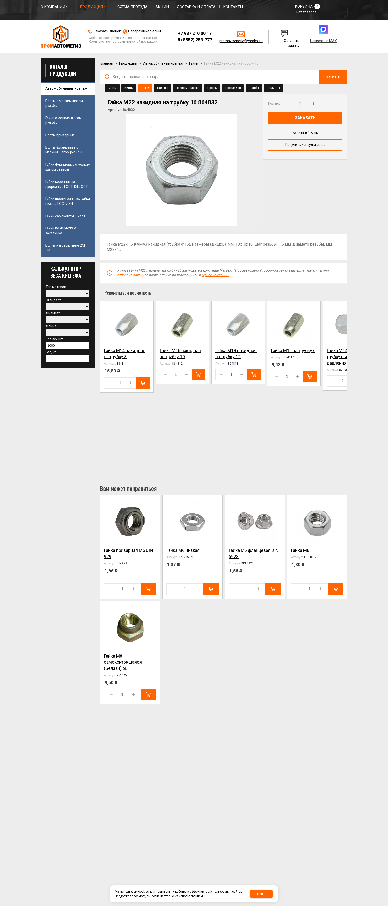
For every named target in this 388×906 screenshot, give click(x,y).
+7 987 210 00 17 (195, 33)
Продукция (128, 63)
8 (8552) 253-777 (195, 39)
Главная (106, 63)
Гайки (193, 63)
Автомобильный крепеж (163, 63)
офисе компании (215, 275)
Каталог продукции (63, 70)
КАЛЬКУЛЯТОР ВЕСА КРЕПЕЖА (65, 272)
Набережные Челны (144, 31)
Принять (261, 894)
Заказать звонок (107, 31)
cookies (143, 891)
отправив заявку (130, 275)
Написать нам (284, 31)
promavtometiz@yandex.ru (241, 41)
